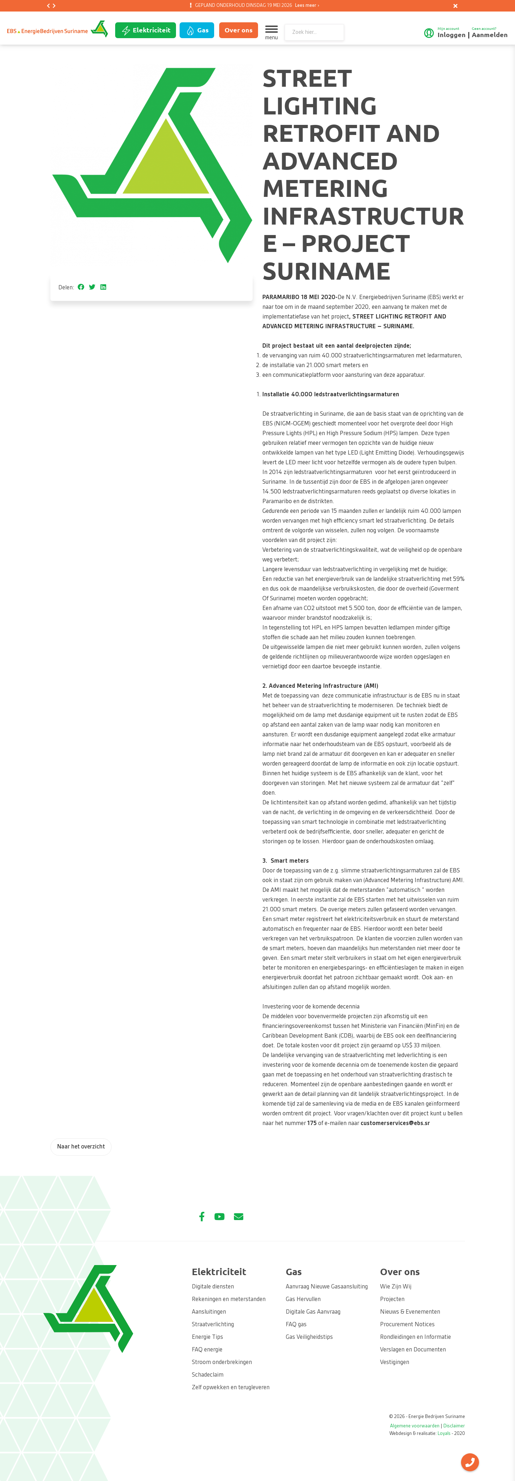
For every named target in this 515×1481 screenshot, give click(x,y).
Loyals (444, 1433)
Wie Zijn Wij (395, 1287)
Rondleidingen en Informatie (415, 1337)
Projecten (392, 1299)
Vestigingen (394, 1362)
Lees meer (305, 5)
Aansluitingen (209, 1312)
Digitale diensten (213, 1287)
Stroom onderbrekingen (222, 1362)
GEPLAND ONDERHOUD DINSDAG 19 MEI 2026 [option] (256, 5)
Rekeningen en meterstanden (229, 1299)
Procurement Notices (407, 1325)
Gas (197, 30)
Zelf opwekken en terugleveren (231, 1388)
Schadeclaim (207, 1375)
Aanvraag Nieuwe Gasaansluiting (327, 1287)
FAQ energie (207, 1350)
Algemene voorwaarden (414, 1426)
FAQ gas (296, 1325)
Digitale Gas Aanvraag (313, 1312)
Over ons (239, 29)
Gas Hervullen (303, 1299)
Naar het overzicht (81, 1147)
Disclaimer (454, 1426)
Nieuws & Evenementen (410, 1312)
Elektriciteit (146, 30)
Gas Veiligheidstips (309, 1337)
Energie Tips (207, 1337)
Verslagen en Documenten (413, 1350)
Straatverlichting (213, 1325)
